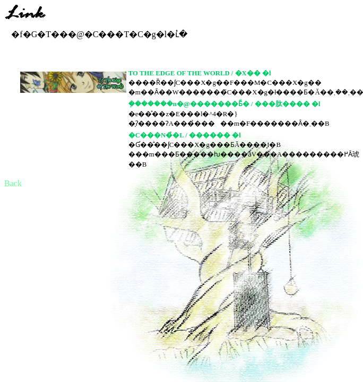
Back (13, 183)
